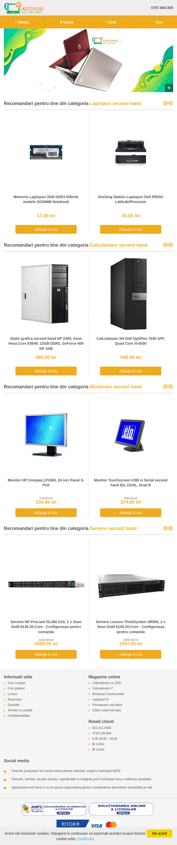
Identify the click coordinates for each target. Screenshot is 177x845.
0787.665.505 (162, 8)
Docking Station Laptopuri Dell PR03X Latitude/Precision (130, 199)
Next (170, 103)
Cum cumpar (16, 683)
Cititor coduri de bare (106, 710)
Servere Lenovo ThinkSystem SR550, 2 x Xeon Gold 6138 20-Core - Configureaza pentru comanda (130, 627)
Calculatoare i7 (102, 688)
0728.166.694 (101, 733)
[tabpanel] (88, 60)
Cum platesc (16, 688)
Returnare (14, 699)
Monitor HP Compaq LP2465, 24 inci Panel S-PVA (46, 482)
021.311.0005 (101, 728)
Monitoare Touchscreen (108, 694)
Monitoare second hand (116, 386)
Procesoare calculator (107, 705)
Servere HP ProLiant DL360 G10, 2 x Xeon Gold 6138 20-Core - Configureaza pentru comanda (46, 627)
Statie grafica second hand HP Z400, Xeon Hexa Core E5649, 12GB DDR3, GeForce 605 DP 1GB (46, 343)
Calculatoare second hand (118, 245)
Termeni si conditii (20, 710)
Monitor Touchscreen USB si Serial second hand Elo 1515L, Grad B (130, 482)
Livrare (12, 694)
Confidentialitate (19, 716)
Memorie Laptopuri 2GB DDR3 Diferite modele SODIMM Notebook (46, 199)
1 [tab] (169, 88)
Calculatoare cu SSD (106, 683)
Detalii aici (85, 839)
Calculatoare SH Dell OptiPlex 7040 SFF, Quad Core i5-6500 (130, 341)
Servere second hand (113, 528)
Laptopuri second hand (115, 103)
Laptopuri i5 (100, 699)
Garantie (14, 705)
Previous (165, 103)
